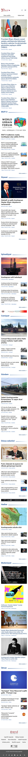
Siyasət (4, 177)
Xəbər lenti (21, 15)
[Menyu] (25, 10)
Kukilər (24, 742)
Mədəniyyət (6, 563)
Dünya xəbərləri (8, 441)
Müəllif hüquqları (22, 739)
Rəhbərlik (3, 739)
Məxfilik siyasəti (16, 742)
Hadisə (4, 504)
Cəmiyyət (5, 316)
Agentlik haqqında (8, 737)
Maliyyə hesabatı (19, 737)
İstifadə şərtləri (6, 742)
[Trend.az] (5, 10)
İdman (4, 668)
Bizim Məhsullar (12, 739)
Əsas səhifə (7, 15)
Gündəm (5, 374)
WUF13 (4, 112)
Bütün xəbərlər (22, 173)
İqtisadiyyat (6, 254)
